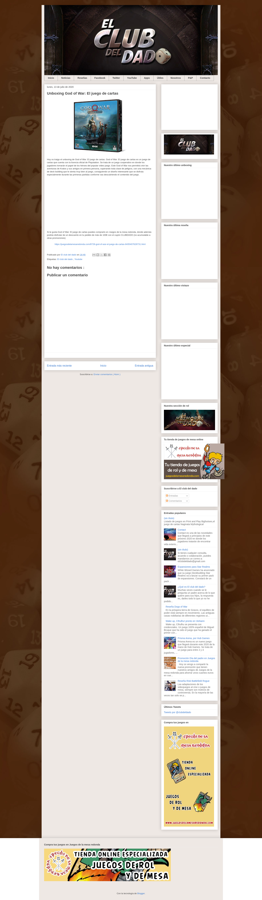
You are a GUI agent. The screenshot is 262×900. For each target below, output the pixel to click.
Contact (182, 529)
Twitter (116, 78)
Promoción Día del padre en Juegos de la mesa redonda (196, 659)
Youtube (78, 259)
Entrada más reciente (59, 365)
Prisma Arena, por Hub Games (194, 638)
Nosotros (176, 78)
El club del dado (65, 259)
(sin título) (169, 518)
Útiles (160, 78)
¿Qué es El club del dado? (191, 586)
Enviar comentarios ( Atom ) (107, 374)
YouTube (132, 78)
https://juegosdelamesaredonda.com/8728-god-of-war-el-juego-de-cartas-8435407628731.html (100, 244)
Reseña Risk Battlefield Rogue (194, 681)
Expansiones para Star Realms (194, 566)
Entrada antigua (144, 365)
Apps (147, 78)
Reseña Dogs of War (176, 606)
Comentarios (174, 501)
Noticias (65, 78)
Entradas (172, 495)
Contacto (205, 78)
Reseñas (82, 78)
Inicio (51, 78)
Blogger (141, 893)
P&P (190, 78)
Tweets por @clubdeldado (177, 712)
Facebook (99, 78)
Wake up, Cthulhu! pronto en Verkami (185, 621)
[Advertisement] (189, 106)
